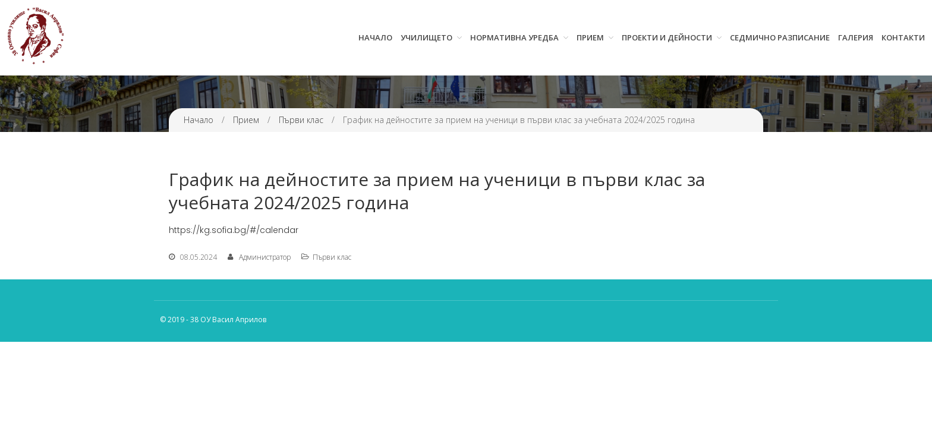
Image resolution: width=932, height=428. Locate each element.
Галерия (855, 37)
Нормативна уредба (514, 37)
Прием (590, 37)
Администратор (265, 257)
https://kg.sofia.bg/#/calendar (233, 230)
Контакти (903, 37)
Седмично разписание (780, 37)
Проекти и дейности (667, 37)
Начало (375, 37)
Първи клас (301, 119)
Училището (426, 37)
